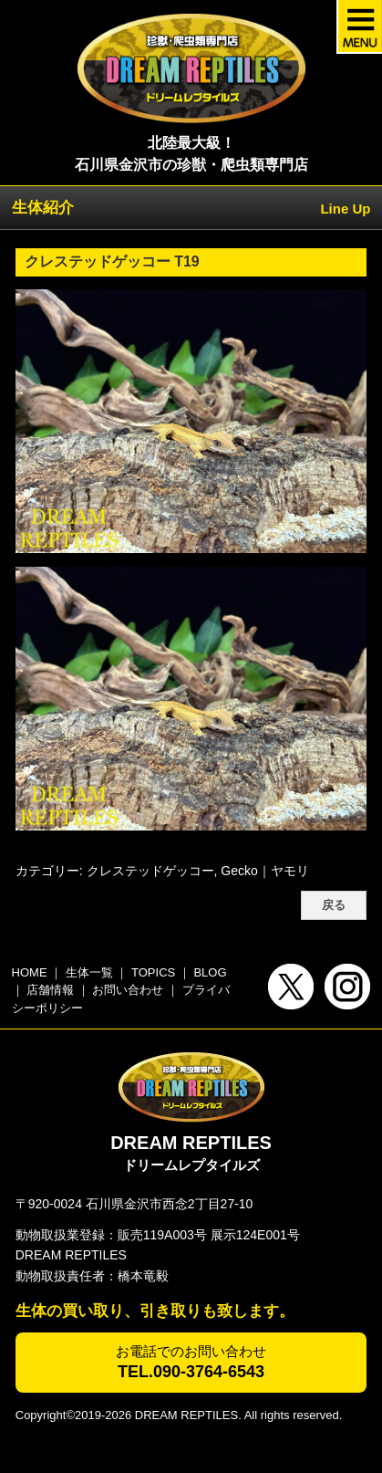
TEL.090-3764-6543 (191, 1372)
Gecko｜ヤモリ (264, 870)
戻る (334, 905)
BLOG (209, 972)
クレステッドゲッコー (150, 870)
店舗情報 (50, 990)
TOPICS (153, 972)
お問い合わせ (127, 990)
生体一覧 (89, 972)
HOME (29, 972)
